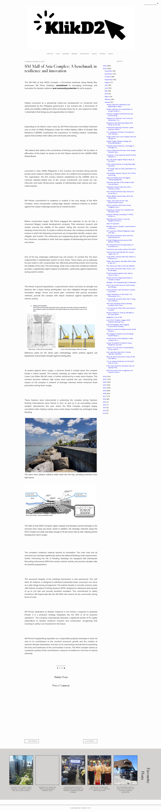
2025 (105, 68)
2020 (105, 388)
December (109, 71)
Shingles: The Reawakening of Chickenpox (121, 282)
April (106, 94)
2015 (105, 402)
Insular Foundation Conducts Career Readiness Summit (119, 344)
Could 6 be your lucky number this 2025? (121, 249)
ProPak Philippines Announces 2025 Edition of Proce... (119, 241)
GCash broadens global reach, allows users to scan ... (119, 274)
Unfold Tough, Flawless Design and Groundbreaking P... (118, 142)
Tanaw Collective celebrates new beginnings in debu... (118, 105)
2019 (105, 390)
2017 (105, 396)
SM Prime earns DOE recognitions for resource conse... (119, 371)
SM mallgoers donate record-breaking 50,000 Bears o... (119, 334)
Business (65, 54)
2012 (105, 410)
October (108, 77)
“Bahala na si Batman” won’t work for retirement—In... (119, 119)
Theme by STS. (86, 808)
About (110, 54)
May (106, 91)
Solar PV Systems (112, 224)
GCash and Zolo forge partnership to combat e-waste (119, 279)
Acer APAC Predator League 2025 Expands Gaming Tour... (118, 321)
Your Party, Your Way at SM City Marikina (120, 266)
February (108, 99)
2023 (105, 379)
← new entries (31, 741)
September (109, 79)
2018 (105, 393)
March (107, 96)
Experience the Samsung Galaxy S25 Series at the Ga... (119, 124)
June (107, 88)
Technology (84, 54)
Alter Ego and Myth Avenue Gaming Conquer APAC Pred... (119, 304)
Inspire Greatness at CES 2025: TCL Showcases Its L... (119, 295)
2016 (105, 399)
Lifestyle (50, 54)
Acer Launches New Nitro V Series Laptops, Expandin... (118, 353)
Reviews (74, 54)
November (109, 74)
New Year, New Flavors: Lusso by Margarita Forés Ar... (118, 220)
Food (58, 54)
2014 (105, 405)
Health (94, 54)
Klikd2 (72, 808)
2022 (105, 382)
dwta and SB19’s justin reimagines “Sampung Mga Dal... (118, 178)
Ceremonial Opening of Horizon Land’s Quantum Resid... (119, 128)
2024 (105, 376)
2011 (104, 413)
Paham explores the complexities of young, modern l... (119, 110)
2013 (105, 407)
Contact (103, 54)
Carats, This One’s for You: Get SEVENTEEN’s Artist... (117, 201)
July (106, 85)
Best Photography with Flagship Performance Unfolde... (117, 325)
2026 (105, 66)
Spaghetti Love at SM (114, 317)
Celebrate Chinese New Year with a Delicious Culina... (118, 188)
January (108, 102)
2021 (105, 385)
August (107, 82)
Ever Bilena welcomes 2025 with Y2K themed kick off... (119, 236)
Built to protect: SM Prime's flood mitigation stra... (118, 206)
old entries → (90, 741)
